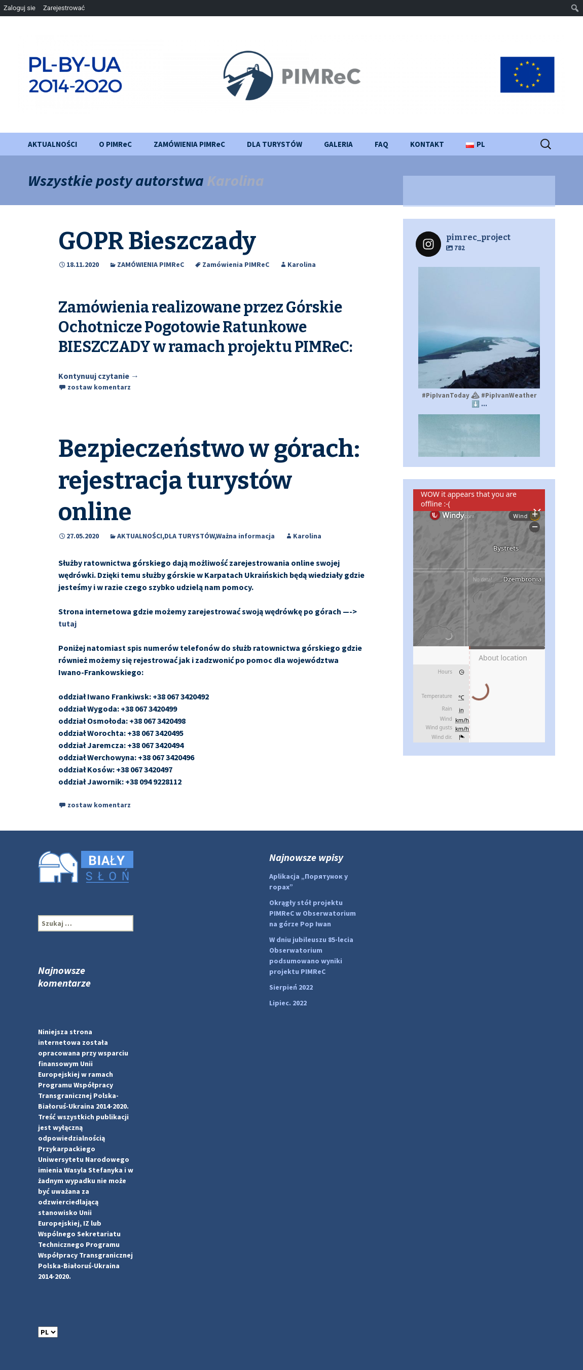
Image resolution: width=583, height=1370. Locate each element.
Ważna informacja (245, 535)
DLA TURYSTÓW (274, 144)
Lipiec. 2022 (288, 1002)
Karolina (235, 180)
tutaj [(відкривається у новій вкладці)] (67, 623)
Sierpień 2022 (291, 987)
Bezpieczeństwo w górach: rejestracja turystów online (209, 480)
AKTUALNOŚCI (52, 144)
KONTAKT (427, 144)
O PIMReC (115, 144)
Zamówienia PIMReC (235, 264)
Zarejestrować (64, 8)
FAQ (381, 144)
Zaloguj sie (19, 8)
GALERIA (338, 144)
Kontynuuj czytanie (98, 376)
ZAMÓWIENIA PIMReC (189, 144)
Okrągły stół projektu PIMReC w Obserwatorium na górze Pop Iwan (312, 913)
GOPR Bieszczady (157, 241)
